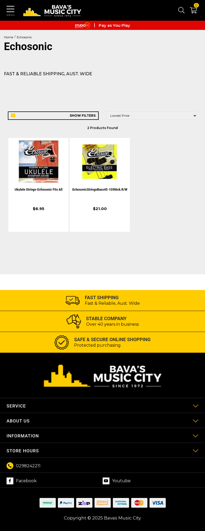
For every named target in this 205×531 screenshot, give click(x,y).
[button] (191, 11)
